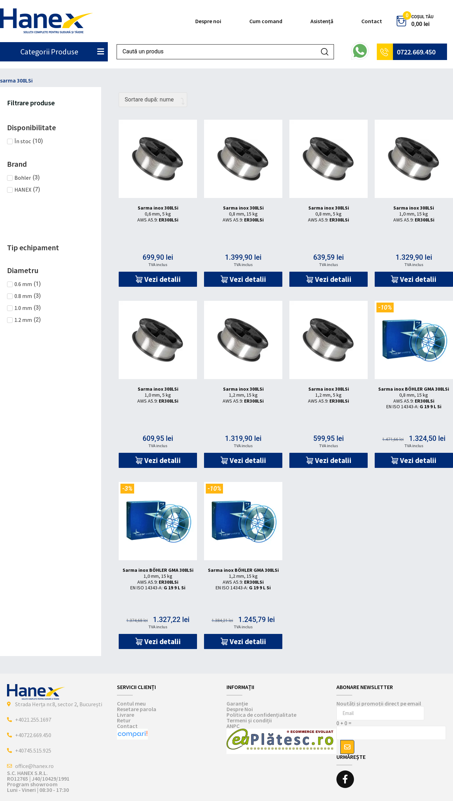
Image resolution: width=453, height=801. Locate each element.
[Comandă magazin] (153, 99)
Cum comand (265, 21)
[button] (158, 279)
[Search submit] (325, 52)
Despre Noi (239, 709)
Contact (371, 21)
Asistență (321, 21)
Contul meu (131, 703)
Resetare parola (136, 709)
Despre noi (208, 21)
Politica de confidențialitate (261, 714)
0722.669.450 (416, 51)
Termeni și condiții (249, 720)
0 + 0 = (344, 723)
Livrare (125, 714)
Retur (124, 720)
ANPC (232, 725)
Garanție (237, 703)
